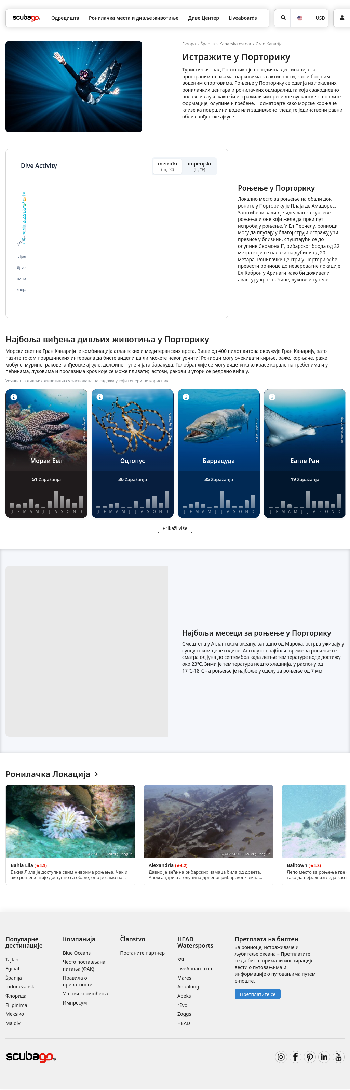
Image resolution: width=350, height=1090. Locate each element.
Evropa (189, 44)
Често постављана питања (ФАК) (84, 966)
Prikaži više (175, 529)
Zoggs (184, 1014)
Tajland (13, 960)
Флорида (15, 996)
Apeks (184, 996)
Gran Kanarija (269, 44)
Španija (207, 44)
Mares (184, 978)
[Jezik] (299, 18)
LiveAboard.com (195, 969)
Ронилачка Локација (51, 775)
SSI (180, 960)
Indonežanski (20, 987)
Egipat (12, 969)
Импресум (75, 1003)
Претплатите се (258, 995)
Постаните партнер (142, 953)
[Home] (26, 18)
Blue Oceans (77, 953)
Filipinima (16, 1005)
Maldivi (13, 1024)
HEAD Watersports (195, 942)
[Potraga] (282, 18)
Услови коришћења (85, 994)
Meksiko (14, 1014)
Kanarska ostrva (235, 44)
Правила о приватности (78, 981)
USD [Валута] (320, 18)
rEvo (182, 1005)
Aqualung (188, 987)
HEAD (183, 1024)
